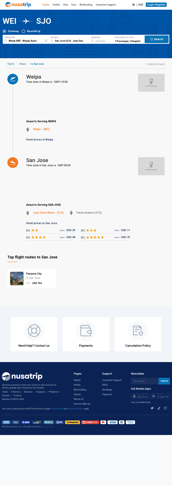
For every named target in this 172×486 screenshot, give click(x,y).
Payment (107, 394)
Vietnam (6, 395)
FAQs (105, 384)
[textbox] (23, 39)
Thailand (17, 395)
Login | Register (156, 4)
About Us (78, 399)
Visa (65, 4)
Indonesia (15, 392)
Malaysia (28, 392)
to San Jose (37, 64)
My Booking (86, 4)
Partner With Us (82, 404)
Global (5, 392)
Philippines (54, 392)
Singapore (40, 392)
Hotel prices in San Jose (41, 223)
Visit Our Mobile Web (140, 402)
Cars (73, 4)
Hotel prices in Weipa (39, 139)
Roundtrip (33, 31)
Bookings (107, 389)
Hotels (56, 4)
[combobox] (23, 39)
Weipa (22, 64)
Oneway (13, 31)
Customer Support (106, 4)
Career (77, 394)
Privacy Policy (57, 409)
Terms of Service (76, 409)
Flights (46, 4)
